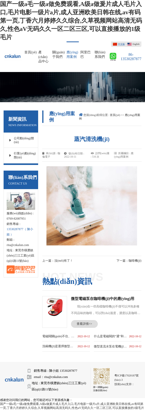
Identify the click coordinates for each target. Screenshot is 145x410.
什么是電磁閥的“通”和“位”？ (110, 336)
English (133, 44)
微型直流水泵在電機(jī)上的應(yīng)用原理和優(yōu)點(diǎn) (110, 346)
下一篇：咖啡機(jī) (128, 260)
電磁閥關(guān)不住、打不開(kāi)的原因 (59, 336)
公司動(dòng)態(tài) (21, 140)
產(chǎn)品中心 (43, 56)
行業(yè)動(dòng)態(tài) (22, 155)
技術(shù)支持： (124, 384)
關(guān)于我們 (58, 54)
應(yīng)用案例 (72, 54)
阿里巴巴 (85, 54)
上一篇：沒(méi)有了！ (57, 260)
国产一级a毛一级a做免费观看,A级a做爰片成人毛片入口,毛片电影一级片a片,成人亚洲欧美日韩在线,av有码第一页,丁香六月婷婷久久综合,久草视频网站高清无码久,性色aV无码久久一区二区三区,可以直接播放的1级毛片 (71, 21)
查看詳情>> (84, 323)
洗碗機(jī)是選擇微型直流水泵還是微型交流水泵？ (59, 346)
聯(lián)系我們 (100, 54)
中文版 (119, 44)
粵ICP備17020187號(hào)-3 (126, 377)
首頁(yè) (30, 52)
